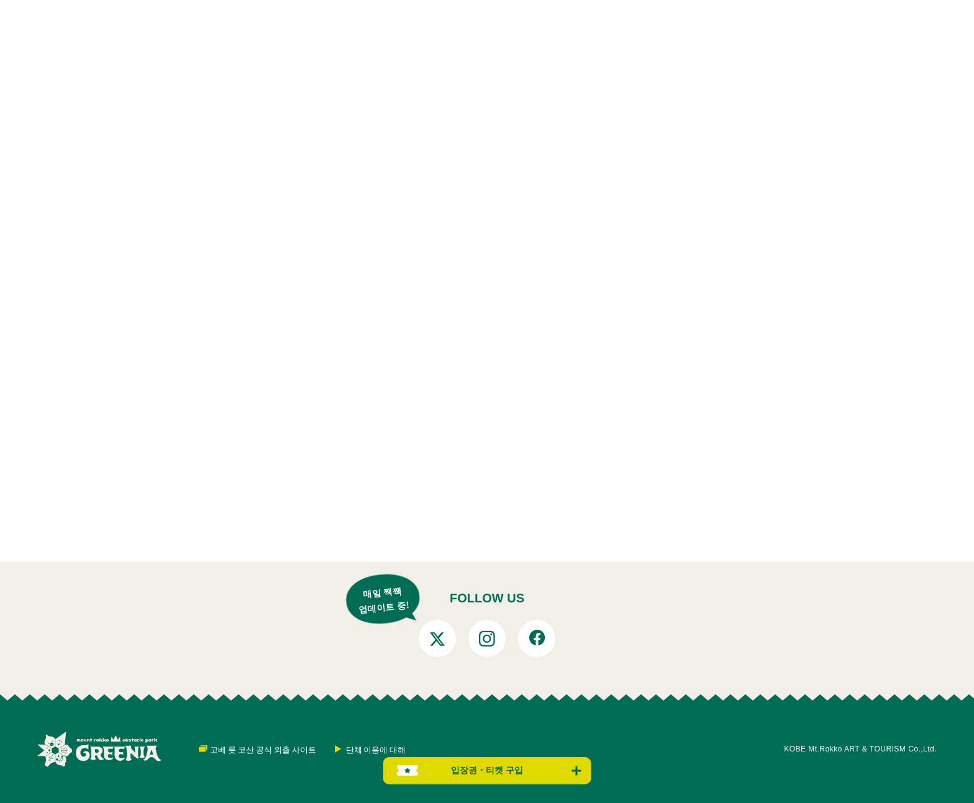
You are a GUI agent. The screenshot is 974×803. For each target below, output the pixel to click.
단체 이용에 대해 (376, 749)
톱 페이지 (181, 544)
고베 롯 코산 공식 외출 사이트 (263, 749)
